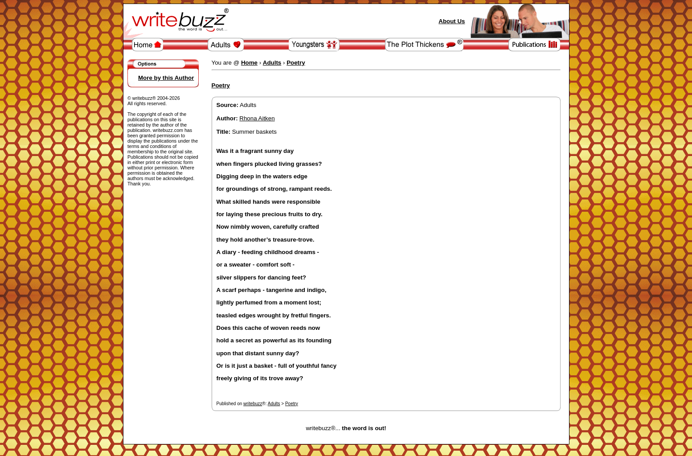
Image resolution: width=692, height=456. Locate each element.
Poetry (291, 403)
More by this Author (166, 77)
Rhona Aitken (256, 118)
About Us (451, 21)
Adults (274, 403)
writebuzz (252, 403)
